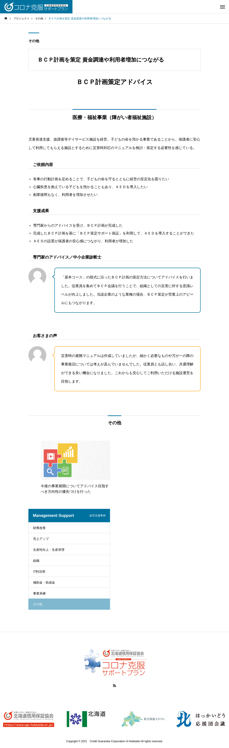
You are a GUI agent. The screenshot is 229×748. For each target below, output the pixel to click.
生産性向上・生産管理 (48, 549)
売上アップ (41, 539)
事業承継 (39, 593)
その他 (33, 41)
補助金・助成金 (44, 582)
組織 (36, 560)
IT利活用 (39, 571)
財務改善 (39, 528)
